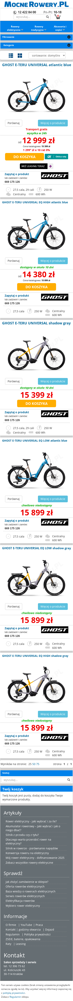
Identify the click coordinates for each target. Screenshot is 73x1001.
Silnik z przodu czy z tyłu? (22, 835)
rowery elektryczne (41, 862)
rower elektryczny (28, 905)
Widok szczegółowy (10, 55)
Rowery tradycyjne (39, 28)
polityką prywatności (14, 992)
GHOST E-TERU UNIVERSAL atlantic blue (36, 64)
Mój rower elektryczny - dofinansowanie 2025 (35, 858)
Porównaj (14, 123)
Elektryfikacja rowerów (20, 901)
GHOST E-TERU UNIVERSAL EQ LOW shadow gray (36, 548)
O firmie (11, 925)
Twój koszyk (12, 789)
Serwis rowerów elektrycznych (25, 896)
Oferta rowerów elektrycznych (25, 886)
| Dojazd (48, 929)
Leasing (21, 944)
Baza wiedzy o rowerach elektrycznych (30, 891)
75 (37, 764)
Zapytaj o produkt (17, 174)
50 (33, 764)
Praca (39, 925)
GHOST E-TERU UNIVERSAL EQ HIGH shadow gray (35, 656)
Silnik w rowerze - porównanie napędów (32, 848)
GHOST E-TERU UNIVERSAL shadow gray (36, 323)
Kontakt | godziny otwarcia (23, 929)
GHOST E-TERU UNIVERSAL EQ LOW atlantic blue (34, 440)
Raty (8, 944)
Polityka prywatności (37, 934)
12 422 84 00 (27, 12)
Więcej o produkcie (52, 123)
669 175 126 (12, 181)
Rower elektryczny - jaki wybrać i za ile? (31, 821)
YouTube (26, 925)
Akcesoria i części (60, 28)
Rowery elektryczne (15, 28)
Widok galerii (19, 55)
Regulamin (13, 934)
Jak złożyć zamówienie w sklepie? (27, 882)
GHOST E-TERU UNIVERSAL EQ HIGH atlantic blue (35, 202)
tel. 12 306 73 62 (14, 966)
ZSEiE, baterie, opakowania (23, 939)
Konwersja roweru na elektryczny (27, 853)
